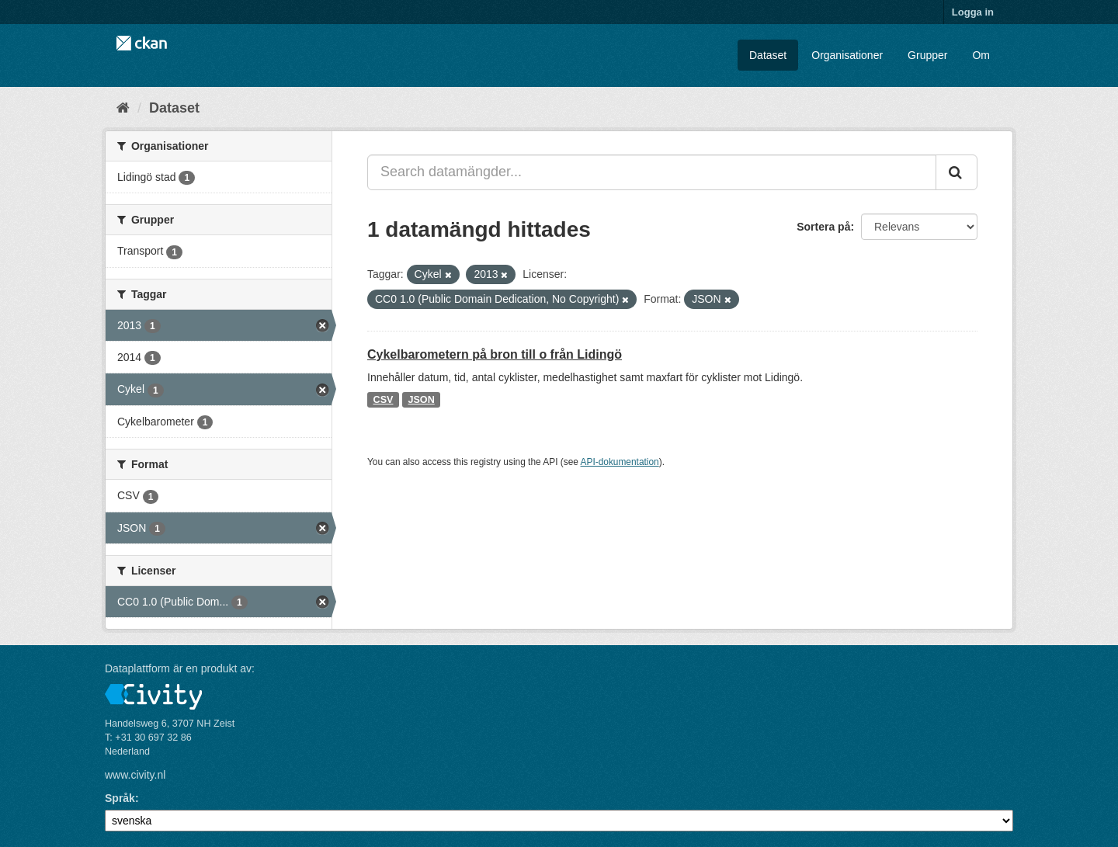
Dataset (767, 55)
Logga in (973, 12)
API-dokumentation (620, 461)
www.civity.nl (135, 775)
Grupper (927, 55)
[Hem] (123, 108)
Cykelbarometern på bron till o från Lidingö (494, 354)
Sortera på (823, 226)
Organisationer (847, 55)
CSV (383, 399)
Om (981, 55)
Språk (120, 798)
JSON (421, 399)
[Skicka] (956, 172)
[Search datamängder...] (651, 172)
